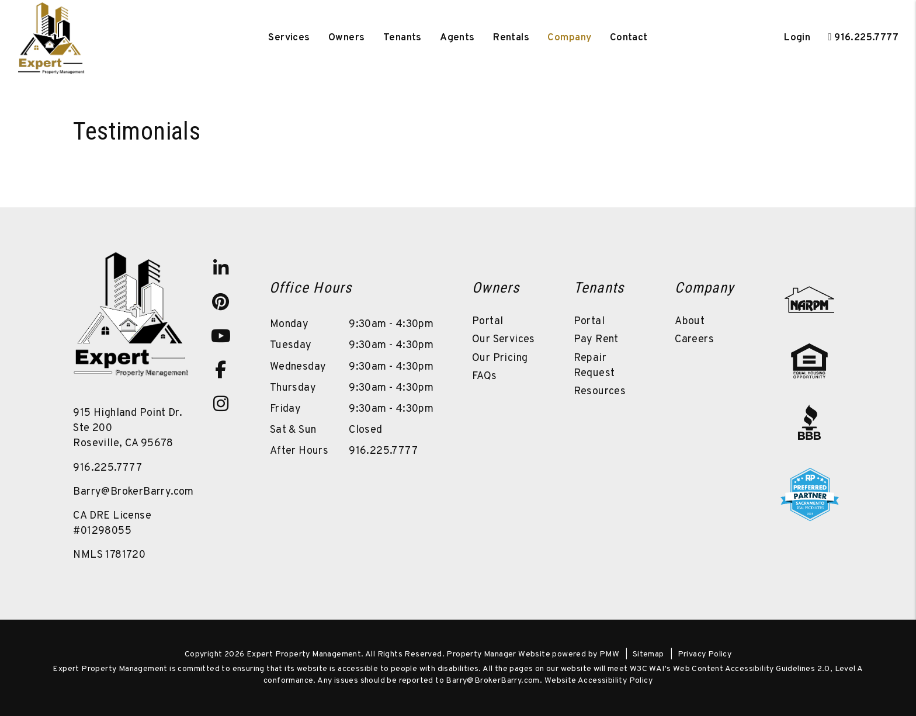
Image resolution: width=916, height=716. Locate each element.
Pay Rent (596, 339)
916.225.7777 (866, 38)
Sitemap (648, 654)
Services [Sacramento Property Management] (289, 38)
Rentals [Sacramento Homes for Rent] (511, 38)
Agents (457, 38)
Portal (487, 321)
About (690, 321)
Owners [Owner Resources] (346, 38)
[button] (221, 268)
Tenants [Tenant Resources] (402, 38)
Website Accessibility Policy (598, 681)
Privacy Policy (705, 654)
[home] (51, 38)
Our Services (503, 339)
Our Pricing (500, 358)
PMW (609, 654)
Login (797, 38)
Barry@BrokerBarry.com (133, 492)
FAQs (484, 376)
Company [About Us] (569, 38)
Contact (629, 38)
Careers (694, 339)
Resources (600, 391)
